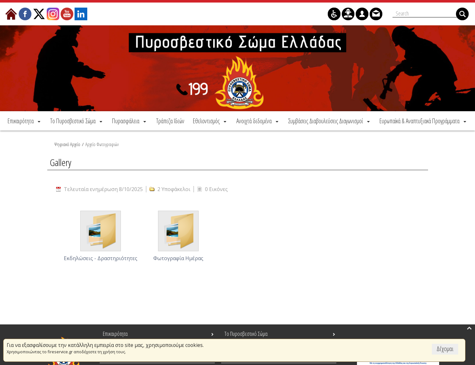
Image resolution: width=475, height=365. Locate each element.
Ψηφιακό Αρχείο (67, 144)
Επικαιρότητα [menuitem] (115, 333)
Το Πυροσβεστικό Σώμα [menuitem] (245, 333)
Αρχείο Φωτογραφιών (102, 144)
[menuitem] (25, 121)
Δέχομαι (445, 348)
